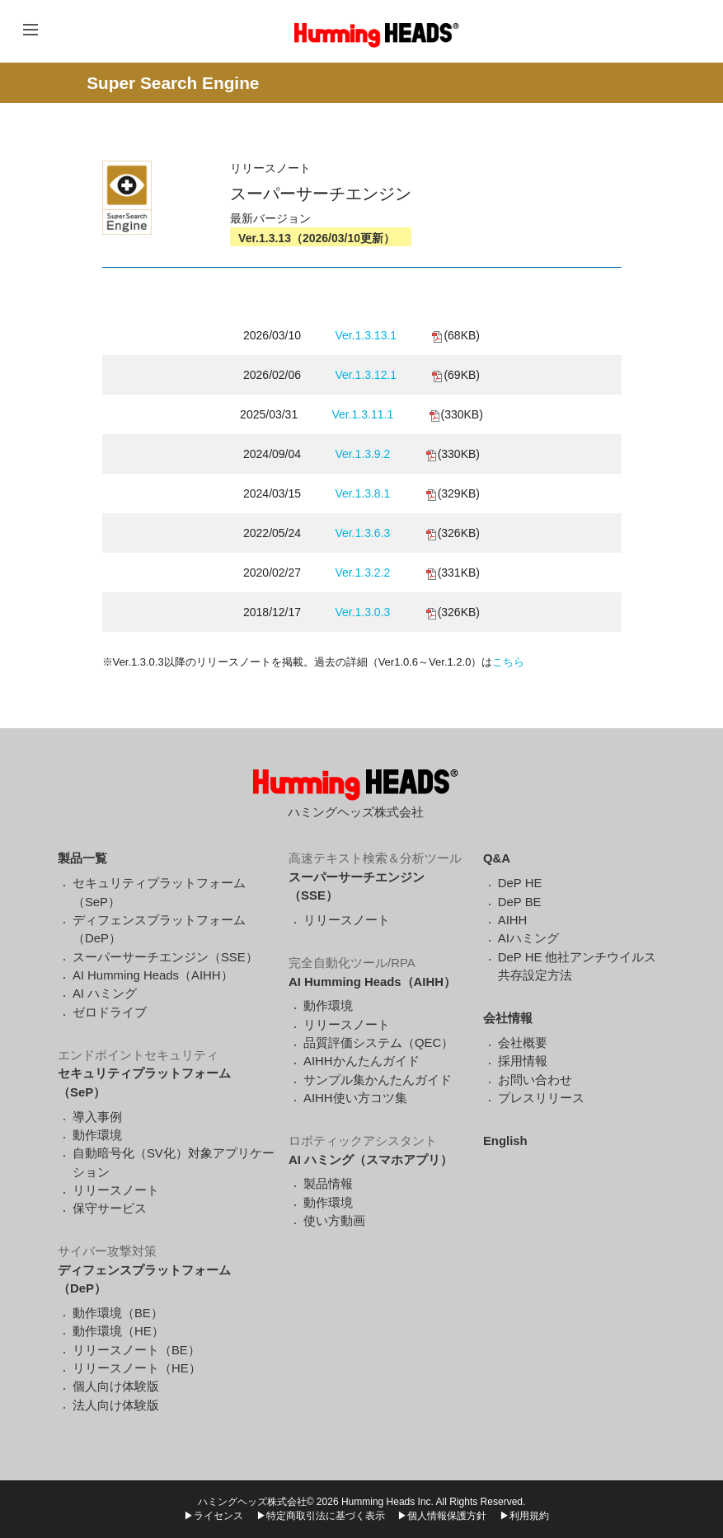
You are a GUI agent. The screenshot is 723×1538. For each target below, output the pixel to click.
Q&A (496, 858)
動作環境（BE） (118, 1313)
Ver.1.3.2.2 (362, 572)
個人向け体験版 (116, 1386)
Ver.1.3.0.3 (362, 612)
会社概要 (522, 1042)
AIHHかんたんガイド (361, 1061)
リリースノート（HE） (137, 1368)
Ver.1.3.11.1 (362, 414)
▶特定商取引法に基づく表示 (320, 1516)
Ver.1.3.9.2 (362, 453)
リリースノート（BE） (136, 1350)
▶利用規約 (524, 1516)
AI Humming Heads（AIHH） (153, 975)
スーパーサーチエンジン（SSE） (165, 957)
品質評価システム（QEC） (378, 1042)
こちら (508, 662)
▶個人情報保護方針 (441, 1516)
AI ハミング (105, 993)
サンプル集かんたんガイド (377, 1080)
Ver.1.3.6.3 (362, 533)
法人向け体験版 (116, 1405)
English (505, 1141)
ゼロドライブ (110, 1012)
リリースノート (116, 1190)
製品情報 (328, 1183)
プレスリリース (541, 1098)
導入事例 (97, 1117)
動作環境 (97, 1135)
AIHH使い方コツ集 (355, 1098)
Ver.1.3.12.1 (366, 374)
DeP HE (520, 883)
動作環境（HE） (118, 1331)
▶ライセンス (213, 1516)
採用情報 (522, 1061)
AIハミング (528, 938)
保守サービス (110, 1208)
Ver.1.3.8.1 (362, 493)
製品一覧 (82, 858)
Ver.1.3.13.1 (366, 335)
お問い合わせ (535, 1080)
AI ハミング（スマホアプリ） (371, 1159)
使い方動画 (334, 1220)
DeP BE (520, 902)
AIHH (513, 920)
